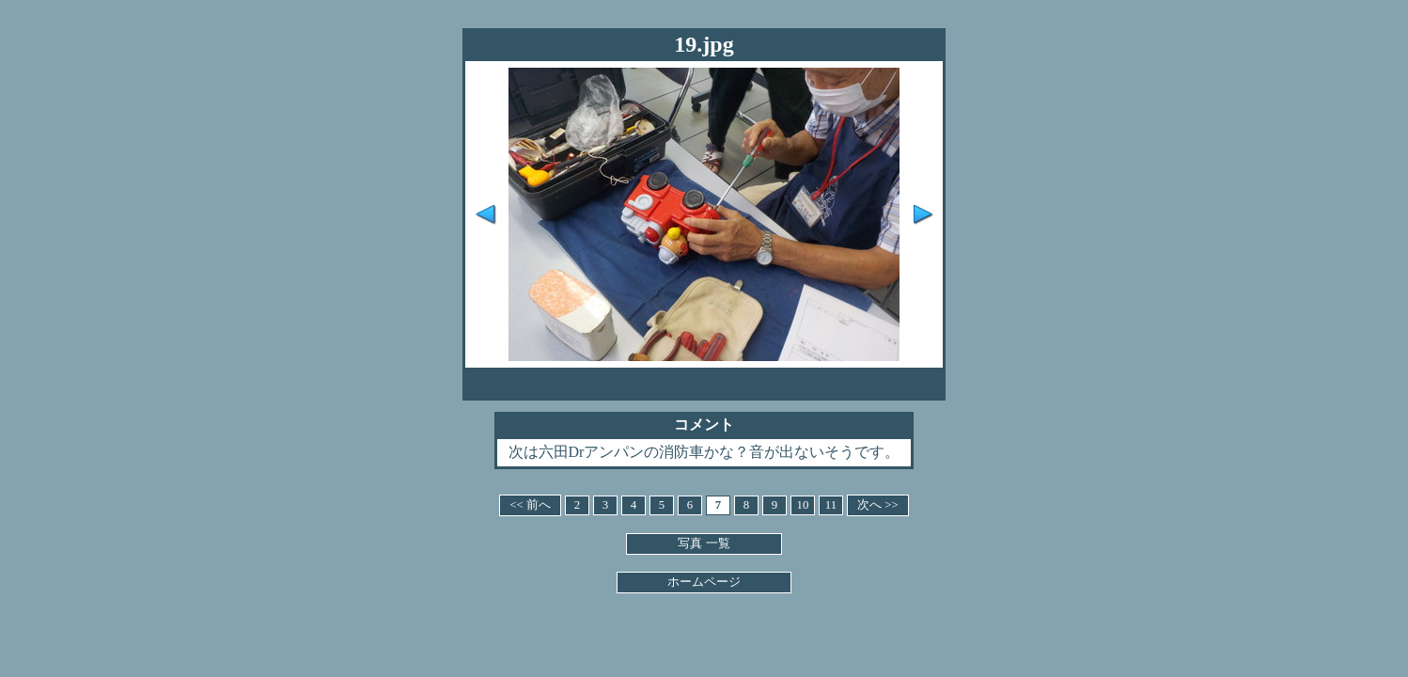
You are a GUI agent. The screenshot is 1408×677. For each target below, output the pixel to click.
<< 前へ (530, 505)
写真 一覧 (703, 543)
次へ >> (878, 505)
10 (803, 505)
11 (831, 505)
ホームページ (704, 582)
